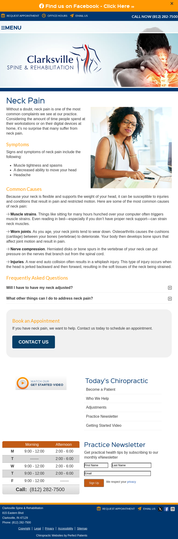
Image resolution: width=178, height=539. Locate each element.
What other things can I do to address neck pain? (49, 298)
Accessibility (65, 528)
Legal (37, 528)
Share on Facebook (166, 509)
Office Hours (54, 15)
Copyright (24, 528)
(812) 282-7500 (165, 16)
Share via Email (173, 509)
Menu (11, 27)
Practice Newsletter (102, 416)
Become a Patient (100, 389)
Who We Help (97, 398)
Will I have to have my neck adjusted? (39, 288)
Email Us (78, 15)
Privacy (49, 528)
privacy (131, 481)
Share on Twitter (160, 509)
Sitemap (82, 528)
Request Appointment (19, 15)
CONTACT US (34, 341)
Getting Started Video (103, 425)
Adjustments (96, 407)
